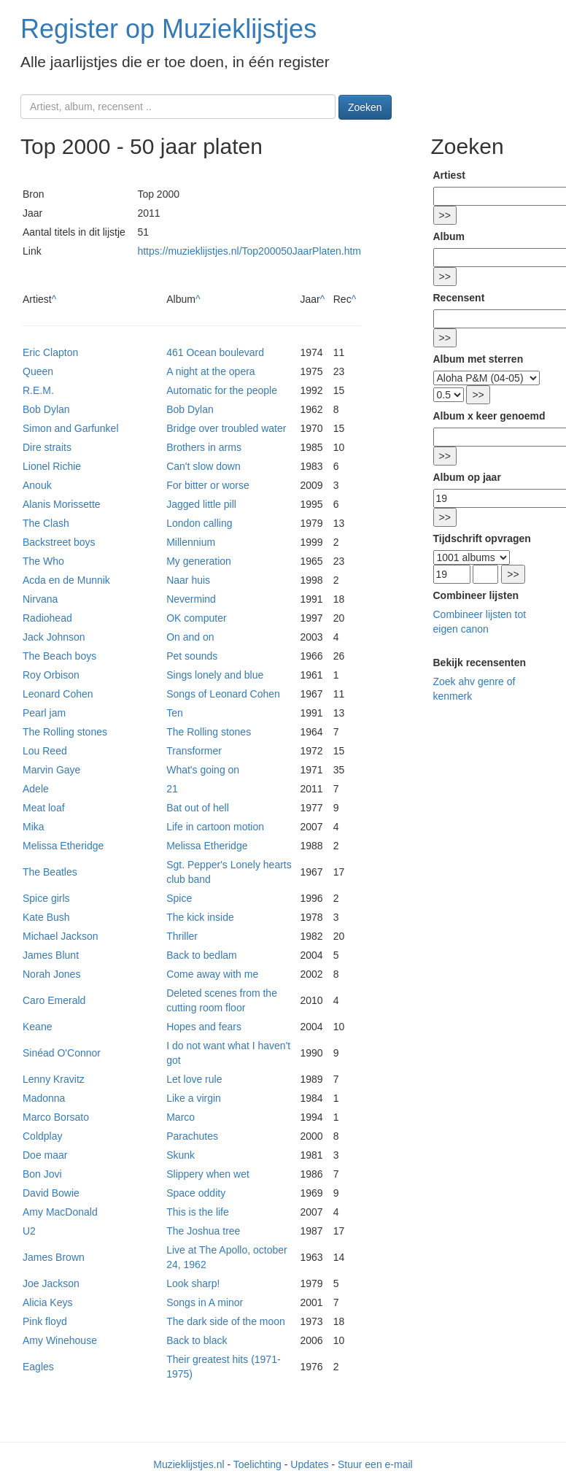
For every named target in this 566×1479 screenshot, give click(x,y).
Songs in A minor (204, 1302)
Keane (37, 1026)
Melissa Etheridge (63, 846)
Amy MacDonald (60, 1212)
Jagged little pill (201, 504)
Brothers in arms (203, 447)
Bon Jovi (42, 1174)
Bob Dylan (46, 409)
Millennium (190, 542)
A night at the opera (210, 371)
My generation (198, 561)
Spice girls (46, 898)
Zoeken (365, 107)
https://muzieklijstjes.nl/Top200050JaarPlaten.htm (249, 251)
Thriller (182, 936)
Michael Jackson (60, 936)
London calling (199, 523)
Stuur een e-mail (375, 1464)
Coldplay (42, 1136)
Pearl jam (44, 713)
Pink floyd (45, 1321)
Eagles (38, 1366)
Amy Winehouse (60, 1340)
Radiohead (47, 618)
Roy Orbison (51, 675)
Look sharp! (193, 1283)
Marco (180, 1117)
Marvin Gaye (51, 770)
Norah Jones (51, 974)
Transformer (194, 751)
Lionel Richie (52, 466)
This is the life (197, 1212)
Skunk (180, 1155)
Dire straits (47, 447)
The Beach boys (59, 656)
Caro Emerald (54, 1000)
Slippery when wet (207, 1174)
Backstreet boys (59, 542)
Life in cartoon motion (215, 827)
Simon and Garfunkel (71, 428)
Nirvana (40, 599)
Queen (38, 371)
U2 (29, 1231)
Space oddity (195, 1193)
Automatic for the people (221, 390)
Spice (179, 898)
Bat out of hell (197, 808)
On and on (190, 637)
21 (172, 789)
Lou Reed (45, 751)
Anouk (37, 485)
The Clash (46, 523)
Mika (33, 827)
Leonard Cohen (58, 694)
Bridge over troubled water (226, 428)
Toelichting (257, 1464)
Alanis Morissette (62, 504)
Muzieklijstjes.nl (188, 1464)
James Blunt (51, 955)
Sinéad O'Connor (62, 1053)
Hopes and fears (203, 1026)
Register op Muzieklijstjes (168, 29)
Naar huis (188, 580)
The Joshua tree (203, 1231)
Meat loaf (44, 808)
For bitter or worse (207, 485)
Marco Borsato (56, 1117)
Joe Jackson (51, 1283)
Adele (36, 789)
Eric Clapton (50, 352)
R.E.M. (38, 390)
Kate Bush (46, 917)
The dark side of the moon (225, 1321)
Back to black (196, 1340)
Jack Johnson (54, 637)
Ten (174, 713)
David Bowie (51, 1193)
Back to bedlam (201, 955)
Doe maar (45, 1155)
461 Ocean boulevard (215, 352)
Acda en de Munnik (66, 580)
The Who (43, 561)
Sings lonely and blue (214, 675)
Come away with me (212, 974)
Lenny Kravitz (54, 1079)
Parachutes (192, 1136)
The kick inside (200, 917)
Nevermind (191, 599)
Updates (309, 1464)
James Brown (54, 1257)
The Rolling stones (65, 732)
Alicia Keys (47, 1302)
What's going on (202, 770)
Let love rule (194, 1079)
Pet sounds (191, 656)
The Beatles (50, 872)
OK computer (196, 618)
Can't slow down (203, 466)
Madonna (44, 1098)
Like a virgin (193, 1098)
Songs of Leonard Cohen (223, 694)
